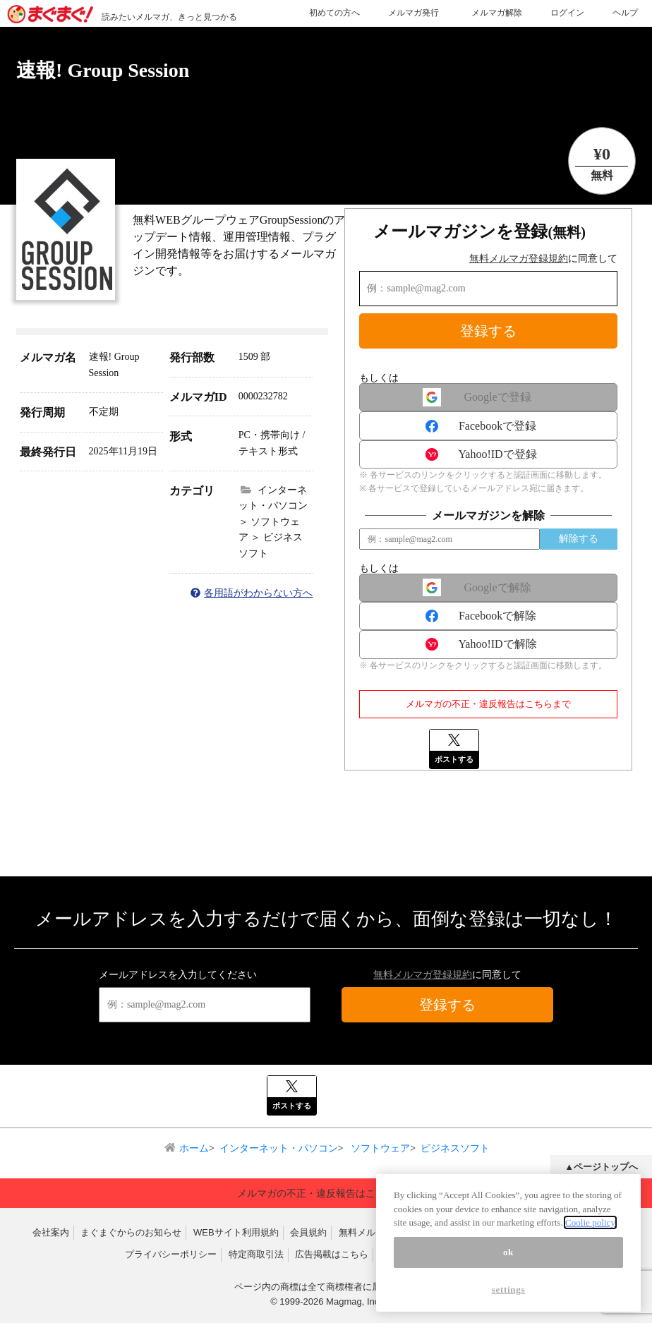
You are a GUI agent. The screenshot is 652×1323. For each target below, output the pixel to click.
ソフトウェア (380, 1148)
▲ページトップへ (601, 1166)
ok (508, 1252)
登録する (488, 331)
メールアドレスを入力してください (178, 974)
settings (509, 1289)
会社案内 (50, 1232)
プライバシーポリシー (171, 1254)
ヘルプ (625, 13)
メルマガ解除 (496, 13)
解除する (578, 538)
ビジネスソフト (455, 1148)
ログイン (567, 13)
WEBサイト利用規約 (236, 1232)
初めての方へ (334, 13)
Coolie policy (590, 1222)
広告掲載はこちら (331, 1254)
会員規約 (308, 1232)
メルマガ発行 (413, 13)
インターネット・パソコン (278, 1148)
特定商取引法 (256, 1254)
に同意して (543, 258)
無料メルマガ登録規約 (518, 258)
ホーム (194, 1148)
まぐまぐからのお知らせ (130, 1232)
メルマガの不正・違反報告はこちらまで (488, 704)
